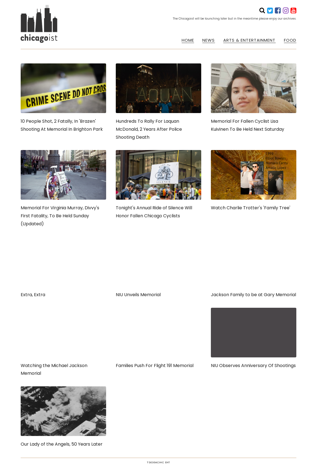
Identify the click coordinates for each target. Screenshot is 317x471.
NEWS (208, 40)
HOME (188, 40)
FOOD (290, 40)
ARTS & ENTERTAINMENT (249, 40)
